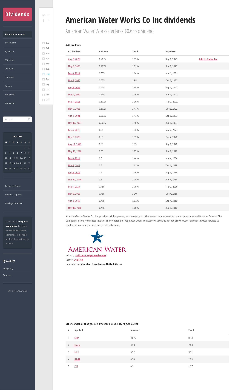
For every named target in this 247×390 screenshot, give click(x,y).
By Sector (9, 51)
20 (17, 163)
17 (6, 163)
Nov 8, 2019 (74, 165)
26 (13, 168)
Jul (47, 74)
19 (13, 163)
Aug (47, 79)
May (47, 64)
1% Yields (9, 77)
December (10, 103)
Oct (47, 89)
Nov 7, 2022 (74, 80)
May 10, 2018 (74, 207)
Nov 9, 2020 (74, 137)
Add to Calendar (208, 59)
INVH (77, 359)
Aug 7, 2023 (74, 59)
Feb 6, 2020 (74, 158)
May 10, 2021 (74, 122)
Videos (8, 86)
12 (13, 158)
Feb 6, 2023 (74, 73)
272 (47, 15)
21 (21, 163)
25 (10, 168)
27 (17, 168)
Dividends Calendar (15, 34)
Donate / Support (13, 194)
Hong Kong (8, 268)
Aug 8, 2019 (74, 172)
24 (6, 168)
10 (6, 158)
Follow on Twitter (13, 186)
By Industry (10, 42)
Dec (47, 100)
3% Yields (9, 60)
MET (76, 352)
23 (48, 21)
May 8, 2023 (74, 66)
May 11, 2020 (74, 151)
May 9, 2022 (74, 94)
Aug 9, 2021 (74, 115)
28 (21, 168)
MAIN (77, 345)
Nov (47, 95)
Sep (47, 84)
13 (17, 158)
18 (10, 163)
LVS (76, 366)
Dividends (17, 14)
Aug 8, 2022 (74, 87)
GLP (76, 337)
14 (21, 158)
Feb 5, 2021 (74, 129)
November (10, 94)
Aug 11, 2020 (74, 144)
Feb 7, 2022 (74, 101)
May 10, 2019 (74, 179)
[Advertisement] (147, 295)
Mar (47, 53)
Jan (47, 43)
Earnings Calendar (13, 203)
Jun (47, 69)
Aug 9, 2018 (74, 200)
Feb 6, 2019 (74, 186)
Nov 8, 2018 (74, 193)
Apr (47, 58)
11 (10, 158)
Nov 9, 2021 (74, 108)
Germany (7, 275)
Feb (47, 48)
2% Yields (9, 68)
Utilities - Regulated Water (90, 255)
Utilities (78, 259)
